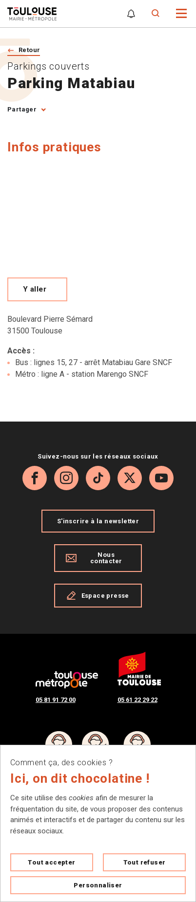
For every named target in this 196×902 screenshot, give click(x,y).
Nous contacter (94, 558)
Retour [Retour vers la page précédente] (29, 50)
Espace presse (98, 595)
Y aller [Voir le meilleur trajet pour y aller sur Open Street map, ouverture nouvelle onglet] (34, 289)
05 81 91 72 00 (56, 699)
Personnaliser (98, 885)
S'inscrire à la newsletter (98, 521)
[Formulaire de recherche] (155, 13)
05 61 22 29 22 (137, 699)
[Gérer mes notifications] (131, 13)
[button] (181, 13)
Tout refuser (144, 862)
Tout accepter (51, 862)
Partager (22, 109)
